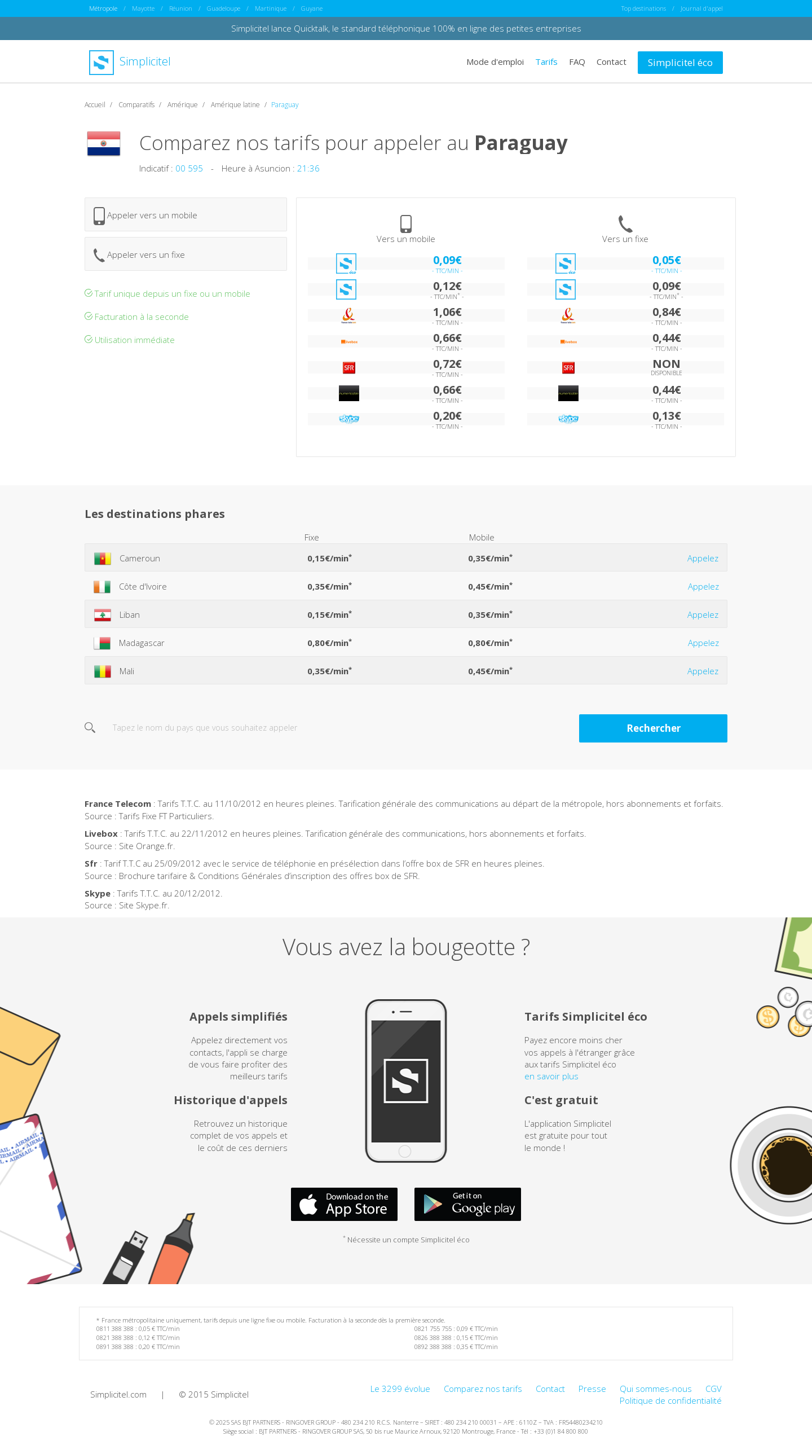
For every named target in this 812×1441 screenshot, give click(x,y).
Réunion (180, 8)
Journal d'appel (702, 8)
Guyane (312, 8)
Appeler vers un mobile (145, 216)
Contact (611, 61)
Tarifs (546, 61)
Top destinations (643, 8)
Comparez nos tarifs (483, 1388)
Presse (592, 1388)
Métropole (103, 8)
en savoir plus (551, 1076)
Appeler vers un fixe (139, 254)
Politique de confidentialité (671, 1399)
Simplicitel (130, 61)
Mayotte (143, 8)
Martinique (270, 8)
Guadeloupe (223, 8)
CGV (713, 1388)
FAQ (577, 61)
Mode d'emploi (495, 61)
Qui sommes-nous (656, 1388)
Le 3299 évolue (400, 1388)
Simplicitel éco (680, 61)
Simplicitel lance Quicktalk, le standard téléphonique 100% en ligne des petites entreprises (406, 28)
